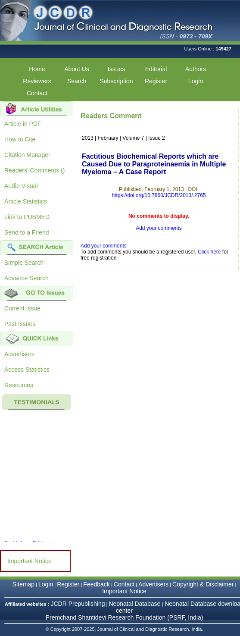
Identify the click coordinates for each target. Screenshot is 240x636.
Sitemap (23, 584)
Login (195, 81)
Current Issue (22, 308)
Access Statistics (27, 369)
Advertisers (19, 354)
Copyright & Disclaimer (203, 584)
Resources (18, 385)
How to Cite (19, 139)
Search (76, 81)
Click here (209, 252)
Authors (195, 69)
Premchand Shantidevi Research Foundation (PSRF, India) (124, 617)
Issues (116, 69)
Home (37, 69)
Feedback (96, 584)
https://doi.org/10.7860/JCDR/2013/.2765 (159, 195)
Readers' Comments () (34, 170)
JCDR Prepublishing (77, 603)
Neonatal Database (135, 603)
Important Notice (29, 561)
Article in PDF (22, 123)
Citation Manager (27, 154)
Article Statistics (25, 201)
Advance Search (26, 278)
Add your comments (159, 228)
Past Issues (19, 323)
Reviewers (37, 81)
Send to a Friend (26, 232)
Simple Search (24, 262)
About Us (76, 69)
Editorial (156, 69)
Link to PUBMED (27, 216)
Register (156, 81)
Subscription (116, 81)
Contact (37, 93)
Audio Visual (21, 185)
